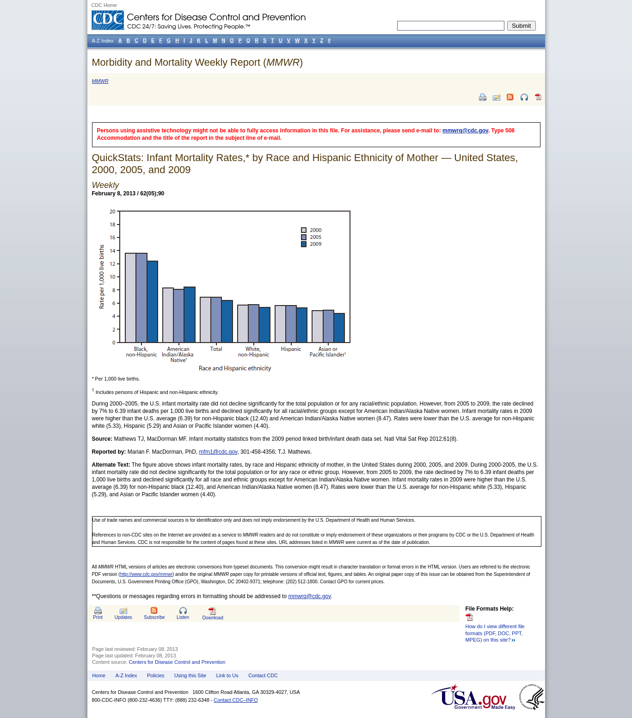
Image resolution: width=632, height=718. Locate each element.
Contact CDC (263, 675)
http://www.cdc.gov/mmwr (146, 574)
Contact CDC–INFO (236, 700)
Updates (123, 617)
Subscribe (154, 617)
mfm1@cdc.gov (218, 452)
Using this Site (190, 675)
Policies (155, 675)
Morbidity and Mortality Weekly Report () (197, 62)
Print (98, 617)
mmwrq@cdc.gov (465, 130)
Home (98, 675)
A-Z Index (126, 675)
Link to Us (227, 675)
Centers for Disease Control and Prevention (177, 662)
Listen (183, 617)
